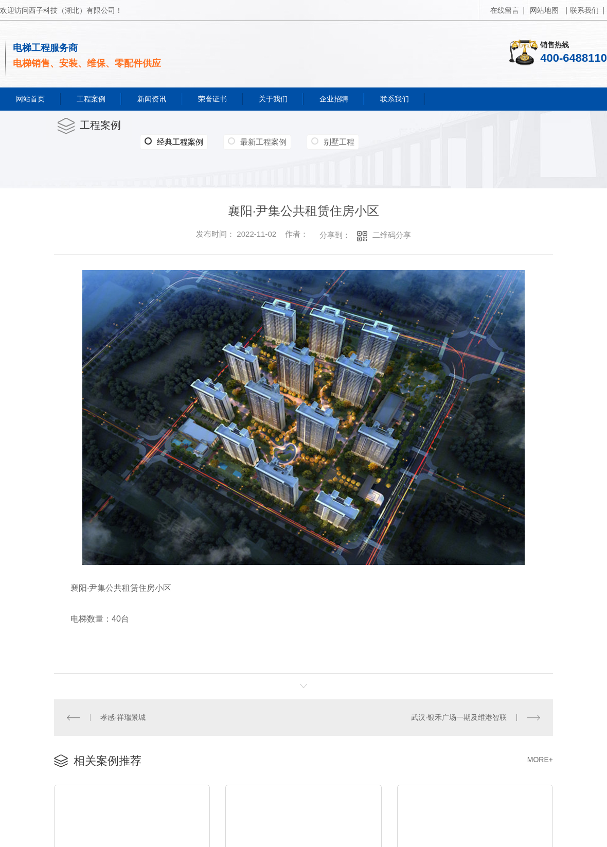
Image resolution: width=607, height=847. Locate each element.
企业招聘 (333, 99)
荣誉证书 (212, 99)
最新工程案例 (263, 141)
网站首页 (30, 99)
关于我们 (273, 99)
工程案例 (91, 99)
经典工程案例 (174, 142)
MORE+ (540, 759)
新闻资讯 (151, 99)
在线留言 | (507, 10)
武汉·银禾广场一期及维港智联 (459, 717)
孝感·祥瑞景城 (123, 717)
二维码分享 (391, 235)
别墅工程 (339, 141)
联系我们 (394, 99)
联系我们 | (587, 10)
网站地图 (544, 10)
